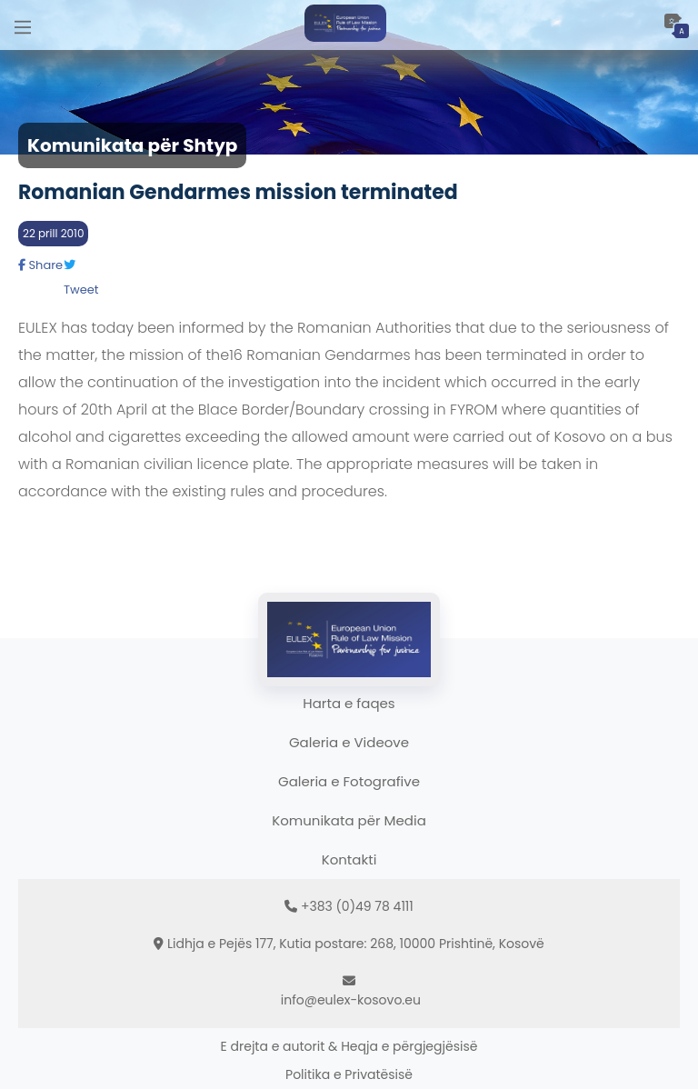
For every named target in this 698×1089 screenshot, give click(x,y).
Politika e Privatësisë (349, 1074)
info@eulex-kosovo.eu (351, 1000)
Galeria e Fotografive (349, 781)
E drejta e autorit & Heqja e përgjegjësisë (349, 1046)
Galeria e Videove (349, 742)
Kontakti (349, 859)
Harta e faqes (348, 703)
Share (40, 265)
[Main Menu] (22, 25)
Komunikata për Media (349, 820)
